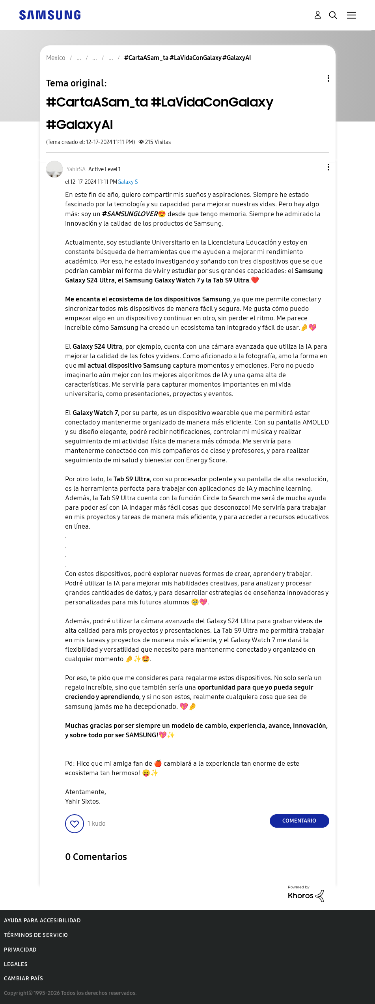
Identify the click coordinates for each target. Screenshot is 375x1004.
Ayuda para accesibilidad (42, 920)
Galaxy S (128, 182)
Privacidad (20, 949)
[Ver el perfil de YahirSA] (76, 169)
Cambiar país (23, 978)
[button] (315, 167)
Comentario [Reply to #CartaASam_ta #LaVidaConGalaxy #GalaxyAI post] (299, 820)
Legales (16, 964)
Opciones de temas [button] (315, 78)
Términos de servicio (36, 935)
